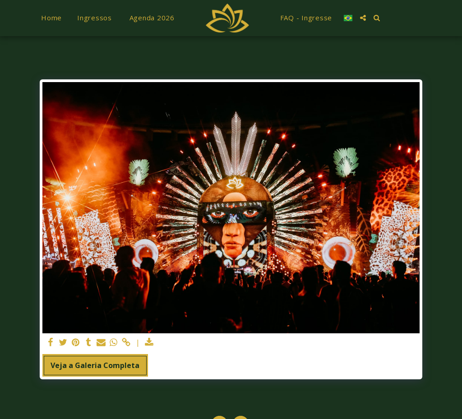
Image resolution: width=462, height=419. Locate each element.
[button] (363, 17)
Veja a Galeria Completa (95, 365)
